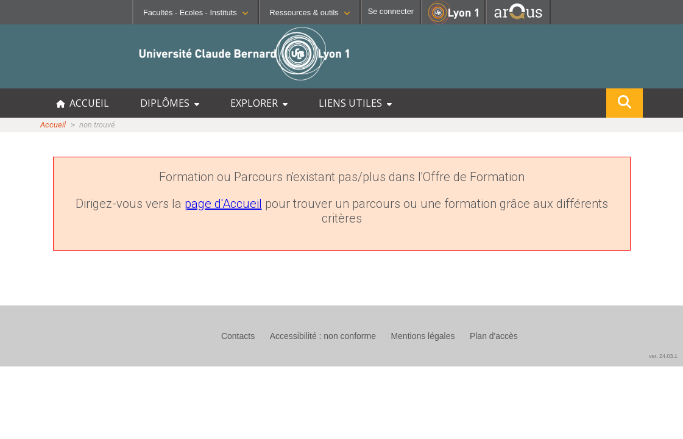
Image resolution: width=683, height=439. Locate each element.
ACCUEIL (82, 103)
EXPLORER (259, 103)
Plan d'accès (494, 336)
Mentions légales (423, 336)
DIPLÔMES (169, 103)
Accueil (53, 124)
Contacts (238, 336)
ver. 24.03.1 (663, 356)
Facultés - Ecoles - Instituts (195, 12)
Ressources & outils (310, 12)
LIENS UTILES (355, 103)
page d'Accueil (223, 203)
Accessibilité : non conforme (323, 336)
